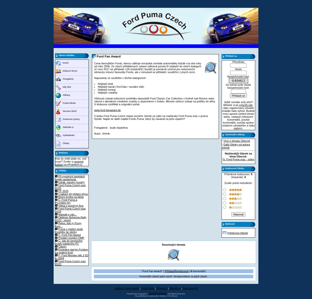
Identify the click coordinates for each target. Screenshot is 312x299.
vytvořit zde (246, 105)
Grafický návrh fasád (127, 288)
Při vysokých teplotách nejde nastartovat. (70, 178)
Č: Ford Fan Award (69, 234)
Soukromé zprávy (71, 119)
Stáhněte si (68, 127)
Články (66, 143)
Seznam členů (70, 111)
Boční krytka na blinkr (71, 196)
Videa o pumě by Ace (71, 205)
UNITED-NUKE (157, 293)
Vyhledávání (69, 135)
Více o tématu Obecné (237, 140)
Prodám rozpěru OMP (71, 237)
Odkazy (66, 95)
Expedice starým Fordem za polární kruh (71, 251)
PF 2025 (63, 191)
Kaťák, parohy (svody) (71, 182)
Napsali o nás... (67, 214)
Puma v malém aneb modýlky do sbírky (69, 230)
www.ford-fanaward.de (107, 110)
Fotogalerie (68, 79)
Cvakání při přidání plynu (73, 194)
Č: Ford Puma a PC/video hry (66, 201)
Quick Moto (148, 288)
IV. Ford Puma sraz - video (238, 159)
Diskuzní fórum (70, 71)
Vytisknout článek (237, 232)
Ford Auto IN (190, 288)
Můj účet (67, 87)
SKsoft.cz (161, 288)
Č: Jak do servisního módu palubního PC (69, 242)
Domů (65, 63)
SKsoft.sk (175, 288)
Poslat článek (69, 103)
